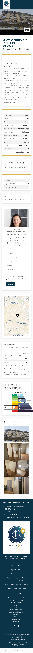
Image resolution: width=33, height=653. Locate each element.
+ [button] (6, 298)
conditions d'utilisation (12, 650)
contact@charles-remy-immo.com (18, 517)
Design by (17, 645)
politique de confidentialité (16, 279)
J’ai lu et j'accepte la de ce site (16, 279)
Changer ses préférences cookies (17, 642)
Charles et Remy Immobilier (15, 502)
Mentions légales (17, 637)
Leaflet (27, 335)
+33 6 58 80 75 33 (18, 240)
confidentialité (27, 649)
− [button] (6, 300)
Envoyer (10, 284)
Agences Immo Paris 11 (6, 4)
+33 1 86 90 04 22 (18, 238)
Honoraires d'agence (17, 639)
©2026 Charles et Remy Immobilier (16, 635)
